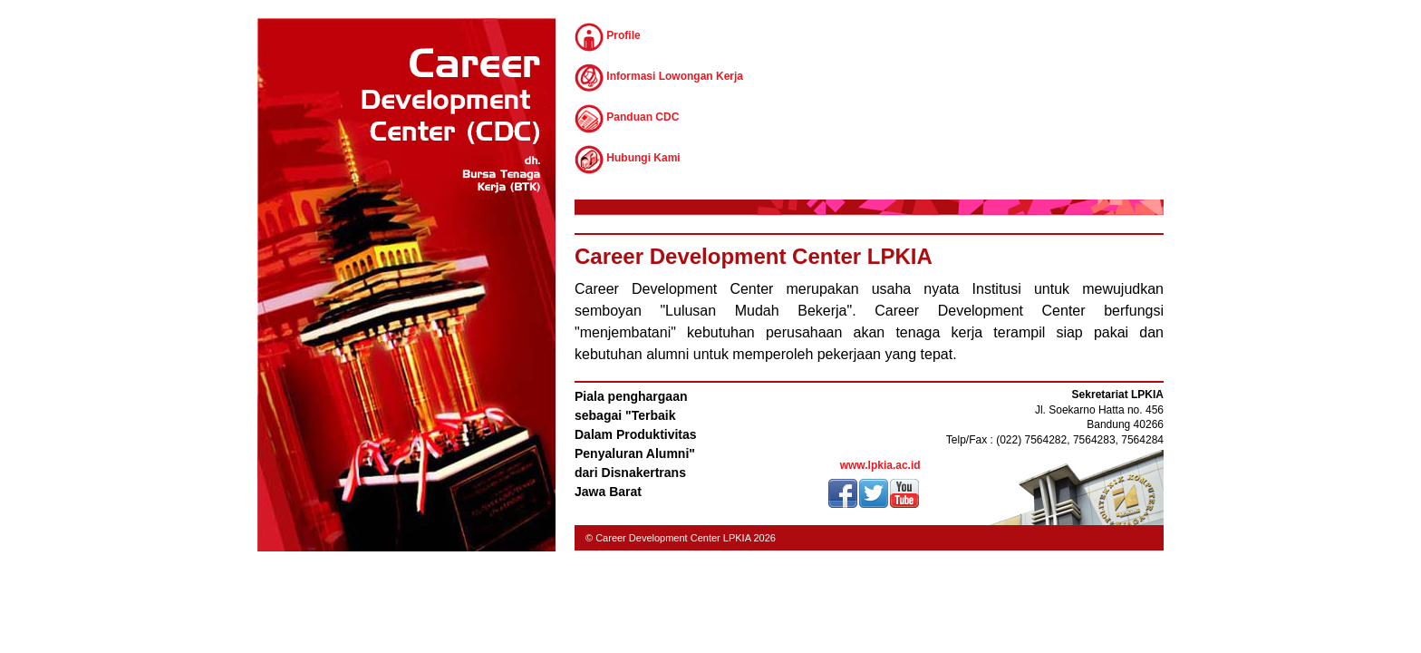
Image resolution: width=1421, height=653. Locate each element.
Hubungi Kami (628, 159)
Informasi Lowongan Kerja (659, 78)
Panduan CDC (627, 118)
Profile (608, 37)
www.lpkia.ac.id (880, 465)
